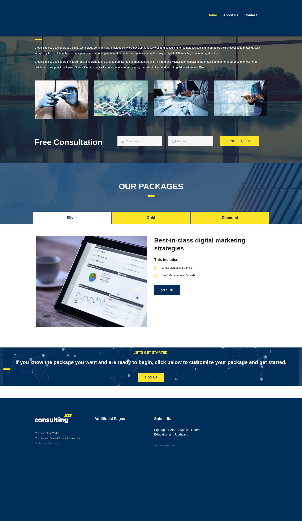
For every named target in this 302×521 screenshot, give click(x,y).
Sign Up (150, 377)
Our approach (101, 504)
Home (212, 15)
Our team (101, 486)
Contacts (100, 445)
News (98, 437)
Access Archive (165, 445)
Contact (250, 15)
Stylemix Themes (47, 443)
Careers (99, 478)
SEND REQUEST (239, 141)
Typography (102, 462)
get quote (167, 290)
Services (100, 470)
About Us (230, 15)
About (98, 429)
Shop (98, 494)
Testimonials (103, 453)
